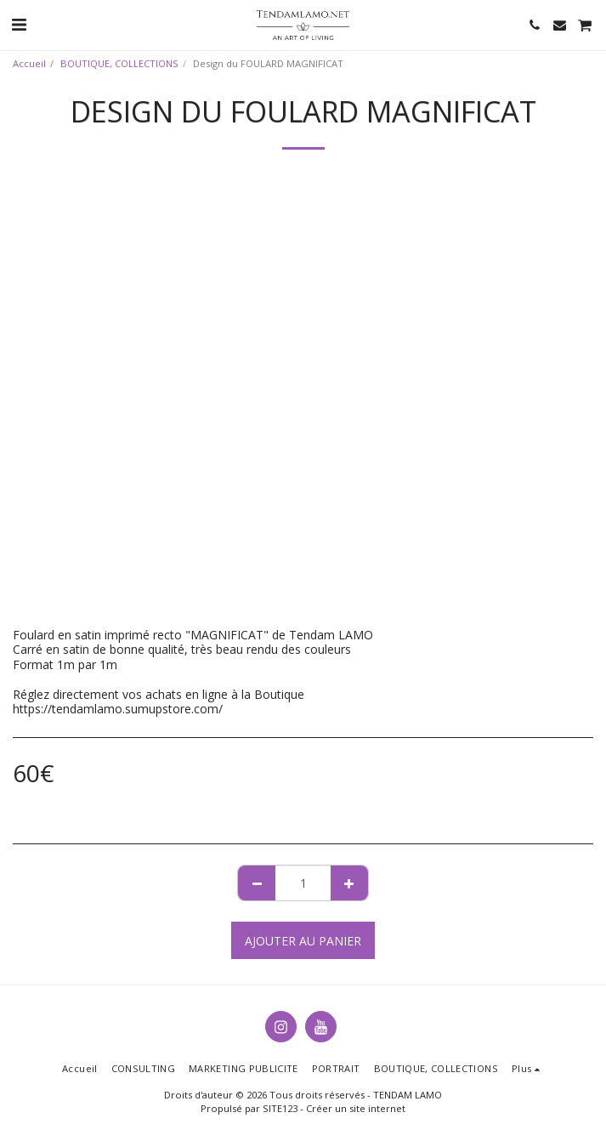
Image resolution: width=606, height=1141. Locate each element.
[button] (18, 24)
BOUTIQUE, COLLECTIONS (119, 63)
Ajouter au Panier (303, 941)
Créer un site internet (355, 1108)
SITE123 (280, 1108)
